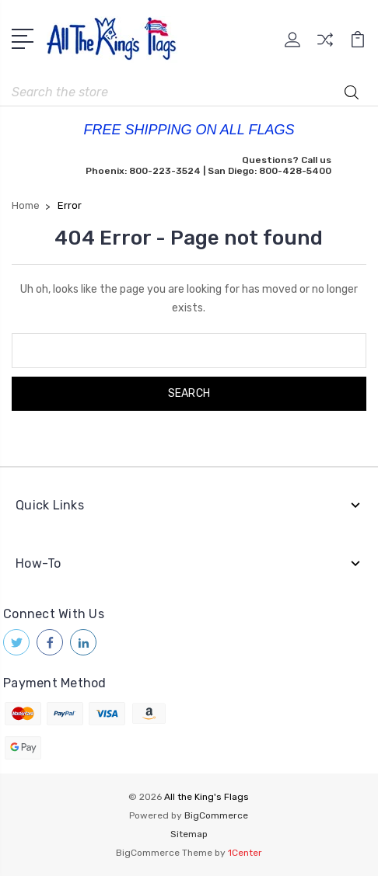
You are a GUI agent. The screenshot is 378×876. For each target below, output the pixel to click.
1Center (245, 852)
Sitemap (189, 834)
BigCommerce (216, 815)
